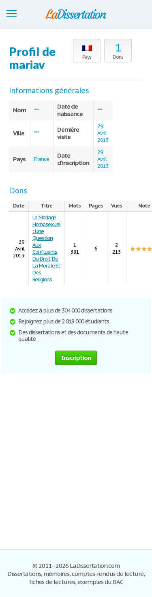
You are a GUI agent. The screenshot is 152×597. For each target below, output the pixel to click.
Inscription (76, 358)
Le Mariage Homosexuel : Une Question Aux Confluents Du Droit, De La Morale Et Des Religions (46, 248)
